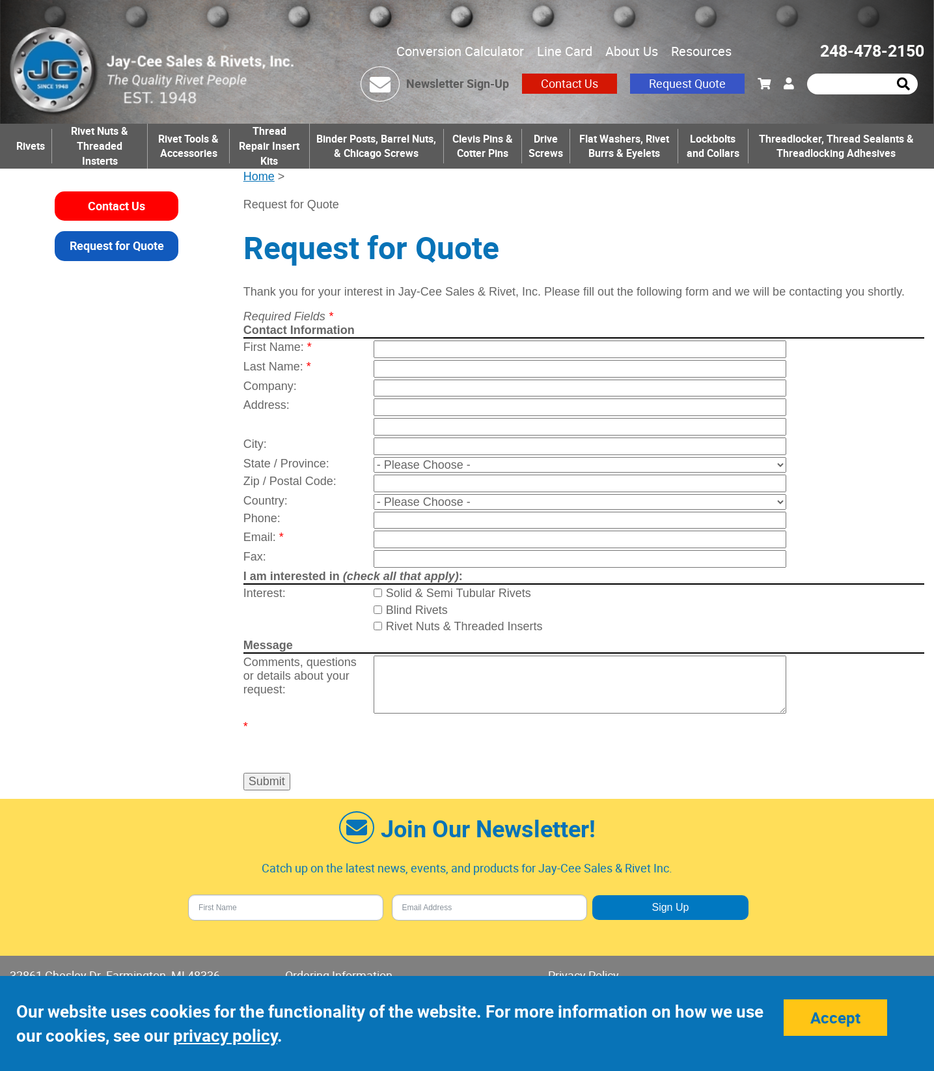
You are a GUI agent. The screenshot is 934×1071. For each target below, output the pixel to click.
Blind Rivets (417, 610)
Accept (835, 1017)
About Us (631, 51)
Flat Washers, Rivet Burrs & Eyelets (624, 146)
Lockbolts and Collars (713, 146)
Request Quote (687, 83)
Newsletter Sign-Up (457, 83)
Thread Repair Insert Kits (269, 146)
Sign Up (670, 907)
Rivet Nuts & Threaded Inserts (464, 626)
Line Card (564, 51)
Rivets (30, 146)
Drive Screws (546, 146)
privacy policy (225, 1035)
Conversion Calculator (460, 51)
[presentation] (450, 739)
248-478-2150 (872, 50)
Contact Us (569, 83)
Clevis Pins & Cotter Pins (482, 146)
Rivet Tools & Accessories (188, 146)
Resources (701, 51)
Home (259, 176)
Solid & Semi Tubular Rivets (458, 593)
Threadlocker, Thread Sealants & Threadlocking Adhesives (836, 146)
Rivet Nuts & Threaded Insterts (99, 146)
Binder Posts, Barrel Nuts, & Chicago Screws (376, 146)
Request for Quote (117, 245)
